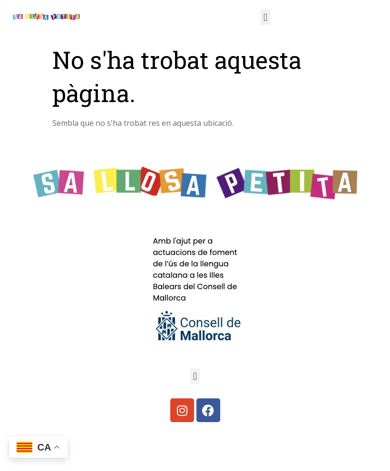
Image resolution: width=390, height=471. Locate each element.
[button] (265, 17)
